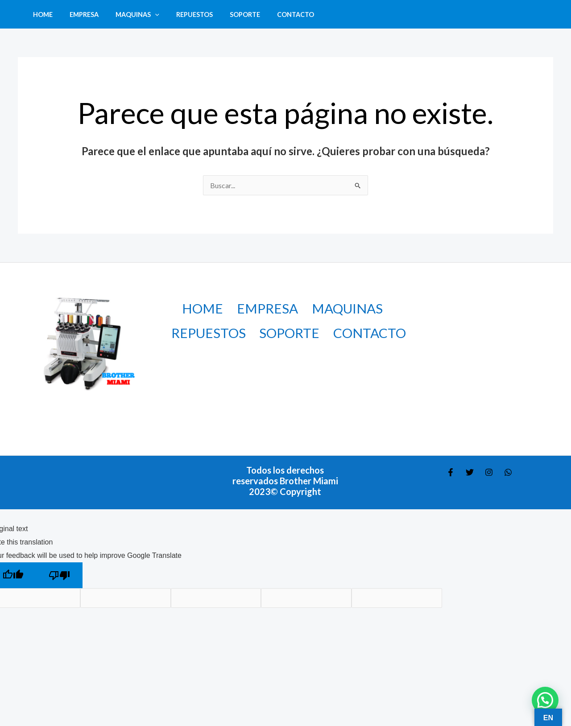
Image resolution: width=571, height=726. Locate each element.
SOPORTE (226, 14)
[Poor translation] (59, 575)
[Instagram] (489, 472)
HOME (40, 14)
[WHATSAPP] (508, 472)
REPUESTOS (179, 14)
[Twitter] (470, 472)
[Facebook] (451, 472)
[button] (145, 14)
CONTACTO (272, 14)
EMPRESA (77, 14)
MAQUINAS (127, 14)
